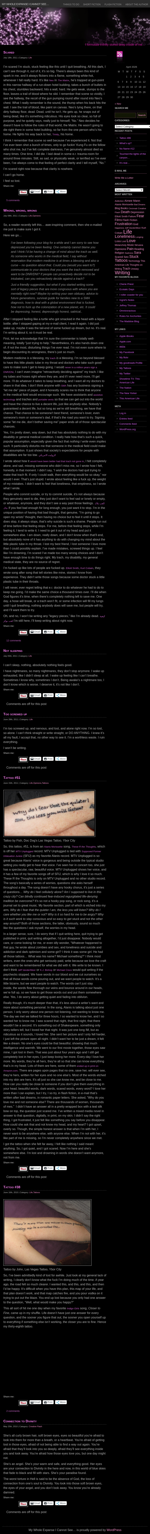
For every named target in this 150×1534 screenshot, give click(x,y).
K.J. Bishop (46, 970)
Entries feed (125, 418)
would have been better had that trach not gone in (57, 461)
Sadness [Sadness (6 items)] (129, 253)
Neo (51, 80)
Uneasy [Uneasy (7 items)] (135, 269)
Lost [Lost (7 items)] (124, 241)
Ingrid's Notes (126, 300)
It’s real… (124, 162)
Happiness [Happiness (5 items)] (119, 228)
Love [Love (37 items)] (131, 240)
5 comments (13, 200)
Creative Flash (35, 1426)
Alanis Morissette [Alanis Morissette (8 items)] (124, 204)
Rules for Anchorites (130, 316)
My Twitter (124, 373)
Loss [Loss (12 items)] (118, 241)
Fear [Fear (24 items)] (140, 216)
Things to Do (71, 4)
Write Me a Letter (124, 177)
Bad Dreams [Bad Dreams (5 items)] (139, 204)
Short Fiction (92, 4)
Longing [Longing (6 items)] (139, 237)
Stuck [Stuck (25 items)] (134, 256)
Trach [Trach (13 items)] (126, 268)
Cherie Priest (126, 284)
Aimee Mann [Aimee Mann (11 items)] (132, 200)
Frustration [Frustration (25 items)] (123, 224)
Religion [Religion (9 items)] (119, 252)
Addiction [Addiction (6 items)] (119, 201)
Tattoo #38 (11, 1187)
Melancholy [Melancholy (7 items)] (121, 245)
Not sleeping (12, 651)
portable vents (46, 399)
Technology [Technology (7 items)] (134, 261)
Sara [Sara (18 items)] (137, 252)
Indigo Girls (73, 1308)
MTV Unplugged (24, 851)
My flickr (123, 357)
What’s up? (125, 143)
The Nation (125, 387)
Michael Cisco (64, 970)
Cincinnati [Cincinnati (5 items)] (132, 208)
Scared (8, 52)
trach (53, 358)
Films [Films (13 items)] (118, 220)
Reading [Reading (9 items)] (139, 249)
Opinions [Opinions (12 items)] (120, 249)
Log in (122, 413)
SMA (63, 385)
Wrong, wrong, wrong (20, 210)
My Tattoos (125, 368)
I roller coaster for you (131, 294)
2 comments (13, 1411)
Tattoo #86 (125, 138)
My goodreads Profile (130, 362)
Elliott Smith (72, 568)
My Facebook (126, 352)
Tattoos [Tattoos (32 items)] (121, 260)
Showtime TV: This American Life (129, 380)
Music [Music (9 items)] (130, 244)
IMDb (122, 346)
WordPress (114, 1530)
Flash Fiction (112, 4)
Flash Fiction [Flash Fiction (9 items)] (130, 220)
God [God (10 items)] (135, 224)
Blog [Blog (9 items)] (117, 208)
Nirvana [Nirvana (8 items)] (139, 245)
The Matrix (63, 80)
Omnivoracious (127, 310)
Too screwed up (15, 714)
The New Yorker (128, 393)
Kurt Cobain (86, 568)
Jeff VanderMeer (27, 970)
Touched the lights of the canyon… (132, 155)
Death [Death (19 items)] (125, 212)
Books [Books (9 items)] (124, 208)
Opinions (36, 216)
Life (30, 58)
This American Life (129, 398)
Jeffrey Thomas (127, 305)
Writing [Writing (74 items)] (122, 272)
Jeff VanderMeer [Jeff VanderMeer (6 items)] (133, 228)
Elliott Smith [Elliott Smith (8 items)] (121, 216)
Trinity (55, 134)
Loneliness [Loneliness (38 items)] (125, 236)
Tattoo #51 (11, 778)
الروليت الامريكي (47, 455)
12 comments (13, 640)
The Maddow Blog (129, 321)
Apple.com (125, 341)
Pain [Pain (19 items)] (130, 249)
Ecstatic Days (126, 289)
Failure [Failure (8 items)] (132, 216)
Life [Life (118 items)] (127, 232)
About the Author (136, 4)
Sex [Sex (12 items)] (126, 256)
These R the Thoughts (84, 846)
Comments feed (128, 423)
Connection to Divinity (20, 1421)
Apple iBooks (126, 336)
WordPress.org (127, 429)
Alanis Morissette (53, 846)
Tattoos (45, 783)
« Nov (118, 103)
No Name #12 (126, 148)
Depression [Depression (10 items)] (137, 212)
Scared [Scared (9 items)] (119, 256)
